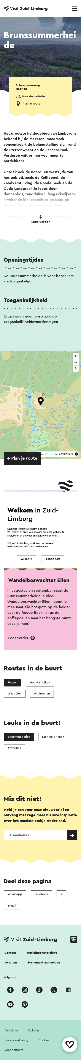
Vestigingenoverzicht (41, 952)
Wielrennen (42, 693)
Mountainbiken (40, 682)
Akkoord (26, 559)
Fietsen (12, 682)
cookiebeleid (40, 547)
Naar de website (33, 96)
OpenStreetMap (49, 454)
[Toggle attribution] (76, 454)
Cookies (43, 1040)
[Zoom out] (76, 362)
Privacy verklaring (16, 1040)
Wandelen (15, 693)
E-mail (12, 905)
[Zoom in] (76, 356)
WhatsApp (15, 894)
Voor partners (14, 1050)
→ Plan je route (22, 458)
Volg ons (10, 977)
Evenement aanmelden (43, 962)
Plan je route (31, 103)
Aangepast (53, 559)
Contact (10, 952)
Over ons (11, 962)
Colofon (33, 1030)
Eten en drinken (53, 736)
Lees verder (40, 219)
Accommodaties (19, 736)
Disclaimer (11, 1030)
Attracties (14, 748)
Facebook (41, 894)
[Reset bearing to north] (76, 368)
